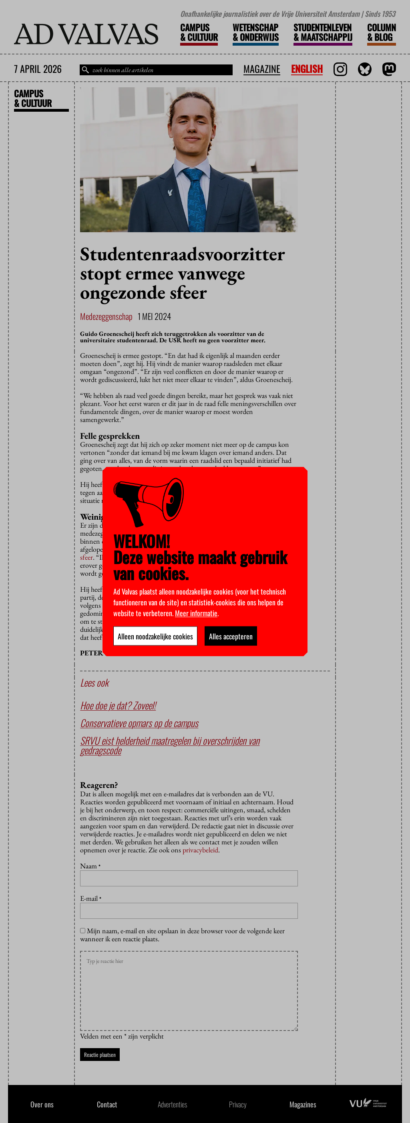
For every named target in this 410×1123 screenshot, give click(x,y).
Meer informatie (196, 612)
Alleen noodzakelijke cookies (155, 636)
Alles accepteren (231, 636)
